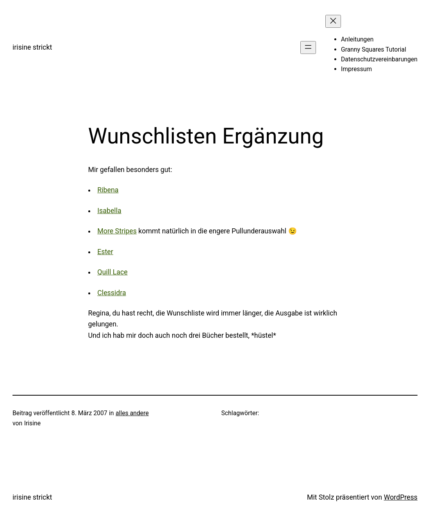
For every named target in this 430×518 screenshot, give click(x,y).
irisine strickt (32, 47)
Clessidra (111, 293)
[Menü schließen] (333, 21)
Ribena (107, 190)
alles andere (132, 413)
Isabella (109, 211)
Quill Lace (112, 272)
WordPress (401, 497)
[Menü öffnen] (308, 47)
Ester (105, 252)
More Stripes (117, 231)
